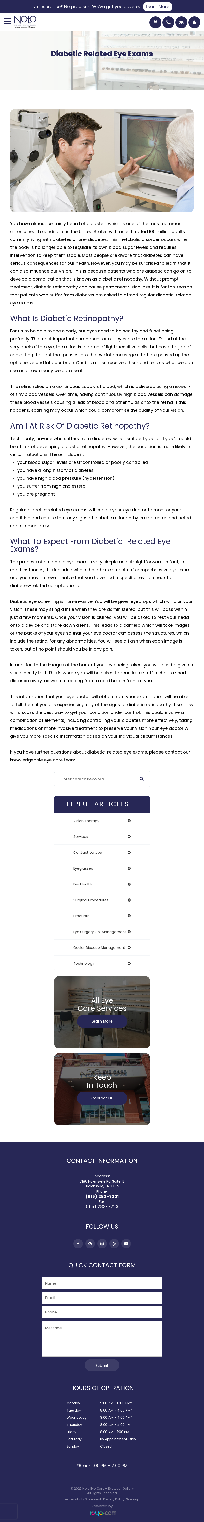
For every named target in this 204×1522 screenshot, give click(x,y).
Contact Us (102, 1098)
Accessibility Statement (83, 1499)
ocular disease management (99, 947)
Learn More (157, 7)
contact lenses (87, 852)
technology (83, 963)
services (80, 836)
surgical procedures (91, 899)
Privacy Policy (113, 1499)
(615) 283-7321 (102, 1196)
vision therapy (86, 820)
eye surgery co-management (99, 931)
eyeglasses (83, 868)
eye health (82, 884)
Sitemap (132, 1499)
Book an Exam (155, 22)
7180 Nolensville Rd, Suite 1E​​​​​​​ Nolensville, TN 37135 (102, 1184)
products (81, 915)
